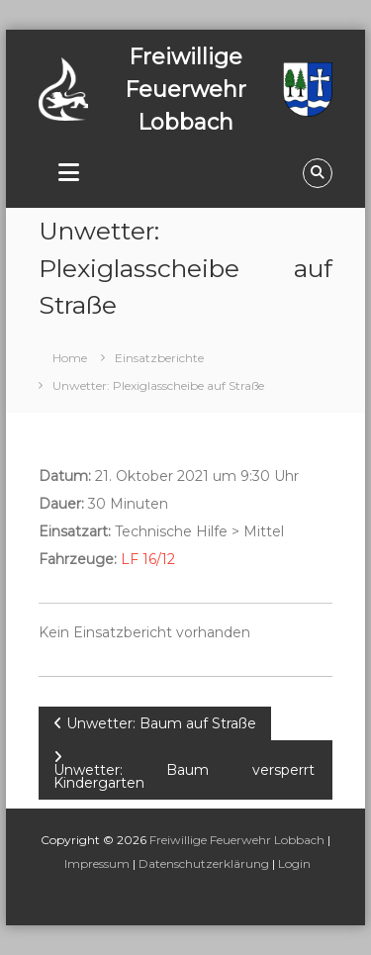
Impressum (97, 863)
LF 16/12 (148, 559)
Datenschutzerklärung (204, 863)
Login (294, 863)
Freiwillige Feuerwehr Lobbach (237, 839)
